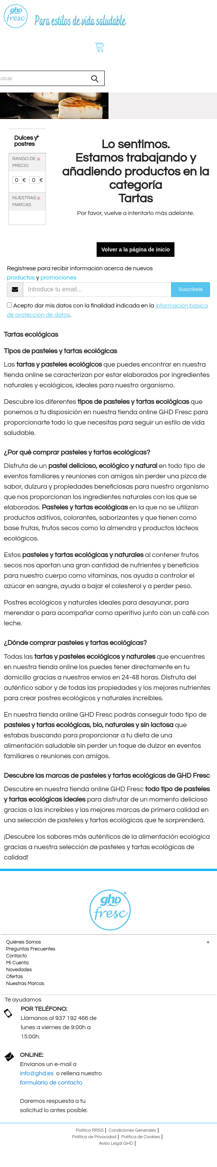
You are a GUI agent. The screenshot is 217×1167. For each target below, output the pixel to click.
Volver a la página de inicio (135, 249)
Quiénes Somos (23, 942)
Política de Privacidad (94, 1136)
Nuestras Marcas (25, 983)
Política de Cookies (140, 1136)
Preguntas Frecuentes (30, 949)
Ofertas (14, 976)
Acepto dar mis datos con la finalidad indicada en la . (107, 310)
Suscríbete (190, 289)
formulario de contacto (51, 1082)
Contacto (16, 956)
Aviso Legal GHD (116, 1143)
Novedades (19, 969)
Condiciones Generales (132, 1130)
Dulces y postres (25, 141)
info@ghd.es (37, 1073)
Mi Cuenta (17, 962)
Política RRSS (90, 1130)
